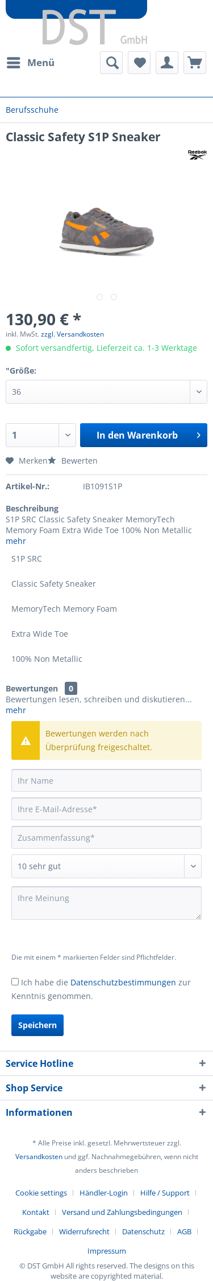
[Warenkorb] (194, 62)
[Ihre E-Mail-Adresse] (106, 808)
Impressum (106, 1251)
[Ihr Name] (106, 780)
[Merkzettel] (139, 62)
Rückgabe (30, 1231)
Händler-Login (104, 1193)
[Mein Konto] (167, 62)
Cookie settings (41, 1193)
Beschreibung (32, 508)
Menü (31, 61)
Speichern (37, 1025)
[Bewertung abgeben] (106, 866)
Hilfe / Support (165, 1193)
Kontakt (35, 1212)
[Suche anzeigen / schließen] (111, 62)
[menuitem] (30, 62)
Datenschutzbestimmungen (123, 982)
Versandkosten (38, 1156)
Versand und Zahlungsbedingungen (122, 1212)
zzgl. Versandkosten (72, 334)
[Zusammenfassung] (106, 837)
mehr (16, 540)
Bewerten (73, 460)
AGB (184, 1231)
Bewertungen (32, 688)
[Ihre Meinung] (106, 903)
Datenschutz (143, 1231)
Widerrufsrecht (84, 1231)
